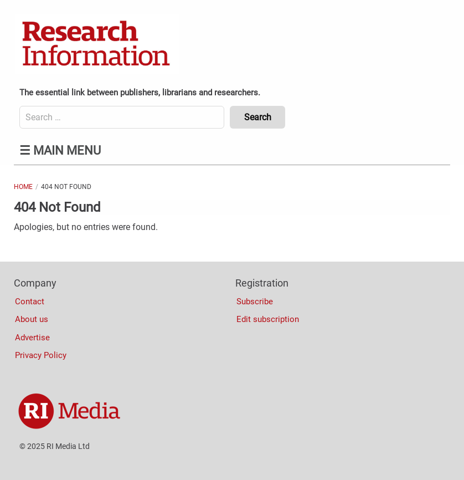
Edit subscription (267, 319)
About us (31, 319)
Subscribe (254, 302)
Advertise (32, 338)
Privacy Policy (40, 355)
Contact (29, 302)
